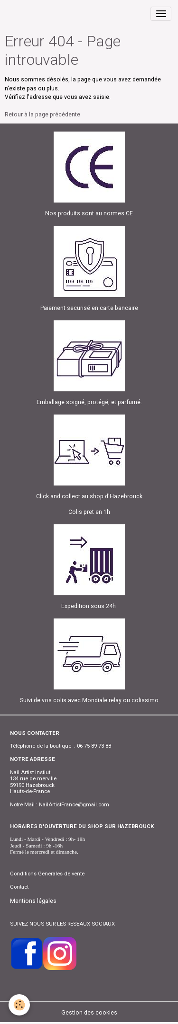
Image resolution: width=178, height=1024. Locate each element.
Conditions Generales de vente (47, 873)
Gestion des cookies (89, 1012)
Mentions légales (33, 901)
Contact (19, 886)
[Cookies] (19, 1004)
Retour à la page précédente (42, 114)
